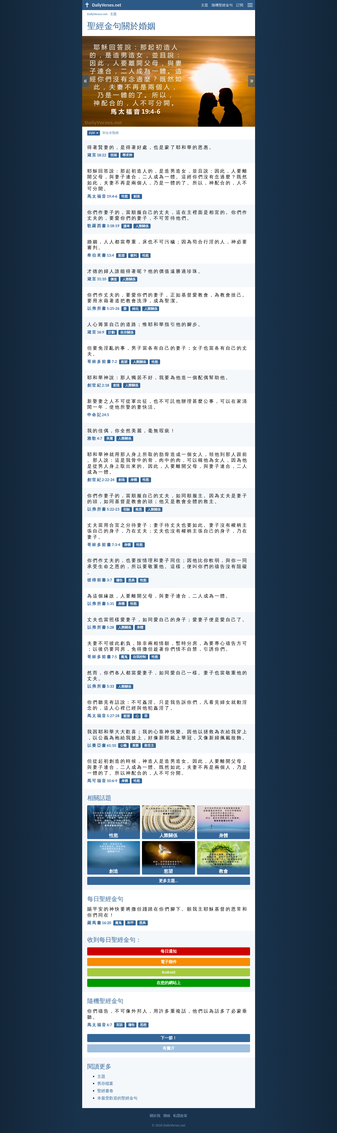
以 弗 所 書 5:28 (100, 627)
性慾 (124, 196)
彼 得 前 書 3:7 (99, 580)
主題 (204, 5)
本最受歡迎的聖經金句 (117, 1098)
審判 (133, 255)
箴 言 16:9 (95, 332)
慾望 (121, 255)
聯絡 (166, 1116)
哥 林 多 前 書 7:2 (102, 361)
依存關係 (126, 332)
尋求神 (127, 155)
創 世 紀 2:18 (98, 385)
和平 (130, 923)
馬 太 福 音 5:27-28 (103, 715)
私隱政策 (180, 1116)
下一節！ (169, 1038)
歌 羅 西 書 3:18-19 (103, 225)
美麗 (109, 438)
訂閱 (239, 5)
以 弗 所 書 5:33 (100, 686)
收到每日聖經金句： (114, 939)
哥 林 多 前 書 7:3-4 (103, 544)
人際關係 (142, 226)
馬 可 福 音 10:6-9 (102, 780)
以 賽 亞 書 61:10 (101, 745)
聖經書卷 (105, 1090)
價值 (113, 279)
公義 (123, 745)
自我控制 (139, 657)
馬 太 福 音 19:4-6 (102, 196)
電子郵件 (169, 961)
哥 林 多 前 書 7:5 (102, 656)
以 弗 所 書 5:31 (100, 603)
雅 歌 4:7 (94, 438)
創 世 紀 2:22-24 (101, 479)
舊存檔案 (105, 1083)
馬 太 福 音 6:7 (99, 1024)
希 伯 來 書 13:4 (100, 255)
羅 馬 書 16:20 (99, 922)
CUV (93, 133)
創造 (136, 196)
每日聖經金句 (105, 899)
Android (168, 972)
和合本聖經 (110, 133)
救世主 (149, 745)
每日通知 (169, 951)
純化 (135, 309)
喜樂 (135, 745)
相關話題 (99, 798)
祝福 (113, 155)
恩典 (131, 580)
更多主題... (168, 880)
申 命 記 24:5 (98, 414)
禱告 (119, 580)
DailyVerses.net (97, 14)
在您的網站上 (169, 982)
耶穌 (126, 509)
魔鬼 (124, 657)
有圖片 (169, 1048)
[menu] (250, 7)
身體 (133, 480)
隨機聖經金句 (222, 5)
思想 (143, 1025)
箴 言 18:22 (96, 155)
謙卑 (126, 226)
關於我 (155, 1116)
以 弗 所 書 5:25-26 (103, 308)
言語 (119, 1025)
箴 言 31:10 (96, 279)
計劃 (111, 332)
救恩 (138, 509)
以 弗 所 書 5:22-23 (103, 509)
